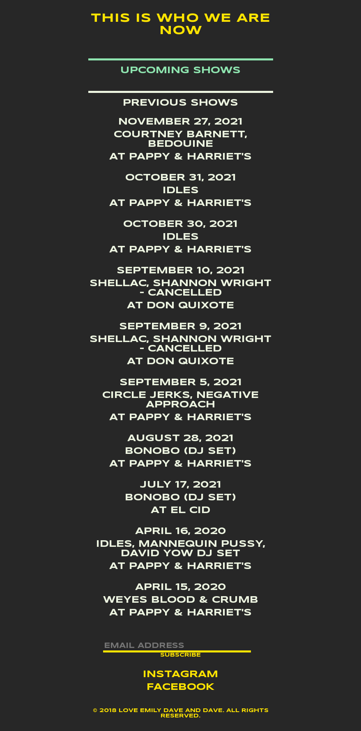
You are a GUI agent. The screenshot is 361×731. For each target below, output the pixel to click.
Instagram (180, 674)
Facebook (180, 687)
